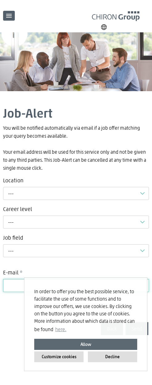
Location (13, 180)
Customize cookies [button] (59, 356)
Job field (13, 237)
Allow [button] (85, 344)
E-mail (13, 272)
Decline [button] (112, 356)
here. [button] (60, 329)
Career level (17, 209)
